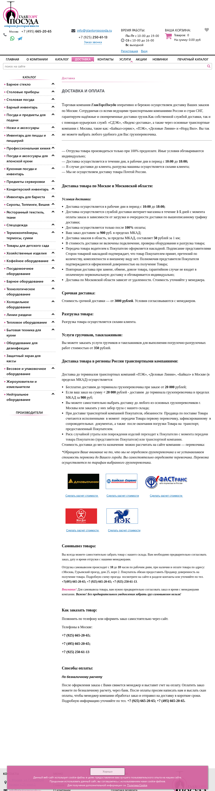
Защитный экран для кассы (24, 358)
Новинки (160, 59)
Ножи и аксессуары (23, 127)
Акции (141, 59)
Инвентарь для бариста (26, 196)
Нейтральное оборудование (18, 397)
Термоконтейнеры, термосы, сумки (22, 235)
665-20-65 (36, 31)
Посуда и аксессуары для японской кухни (27, 158)
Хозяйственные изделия (27, 253)
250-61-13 (93, 37)
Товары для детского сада (28, 245)
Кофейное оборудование (28, 260)
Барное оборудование (25, 281)
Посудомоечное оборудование (20, 271)
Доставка (83, 59)
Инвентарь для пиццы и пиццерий (26, 138)
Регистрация (129, 51)
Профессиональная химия (28, 148)
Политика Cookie (137, 785)
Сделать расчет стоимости (82, 495)
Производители (29, 412)
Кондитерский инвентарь (28, 189)
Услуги (125, 59)
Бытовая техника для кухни (24, 332)
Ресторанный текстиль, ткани (25, 215)
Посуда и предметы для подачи (26, 117)
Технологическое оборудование (21, 291)
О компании (37, 59)
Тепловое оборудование (27, 322)
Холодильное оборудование (18, 304)
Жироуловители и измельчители (22, 384)
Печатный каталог (193, 59)
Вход (144, 51)
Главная (12, 59)
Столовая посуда (20, 99)
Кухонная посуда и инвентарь (22, 171)
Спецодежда (17, 225)
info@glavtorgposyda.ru (94, 30)
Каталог (62, 59)
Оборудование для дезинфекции (22, 345)
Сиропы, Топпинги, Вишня (28, 204)
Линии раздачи (19, 314)
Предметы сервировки (26, 181)
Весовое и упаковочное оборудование (26, 371)
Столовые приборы (23, 91)
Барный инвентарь (22, 107)
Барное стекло (19, 84)
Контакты (105, 59)
